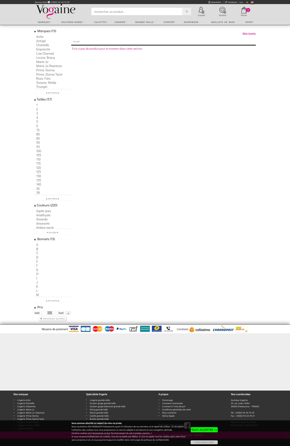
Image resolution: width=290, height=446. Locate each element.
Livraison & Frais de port (173, 406)
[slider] (44, 312)
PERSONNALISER (204, 442)
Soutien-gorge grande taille (103, 403)
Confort (169, 21)
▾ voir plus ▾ (52, 232)
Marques (44, 21)
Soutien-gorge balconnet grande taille (107, 406)
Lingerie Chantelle (25, 403)
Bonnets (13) (44, 238)
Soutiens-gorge (72, 21)
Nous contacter (169, 412)
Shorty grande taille (99, 412)
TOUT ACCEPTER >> (204, 430)
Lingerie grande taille (100, 400)
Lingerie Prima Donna (28, 415)
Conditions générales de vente (176, 409)
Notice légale (168, 415)
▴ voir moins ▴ (52, 92)
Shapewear (191, 21)
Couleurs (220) (45, 205)
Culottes (100, 21)
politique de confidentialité (156, 439)
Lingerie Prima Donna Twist (30, 418)
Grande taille (144, 21)
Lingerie (119, 21)
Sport (249, 21)
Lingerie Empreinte (26, 406)
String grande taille (99, 409)
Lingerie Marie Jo (25, 409)
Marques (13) (45, 30)
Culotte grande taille (99, 415)
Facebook (231, 2)
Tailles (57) (43, 99)
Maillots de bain (223, 21)
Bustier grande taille (99, 418)
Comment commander (172, 403)
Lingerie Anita (23, 400)
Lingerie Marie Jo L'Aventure (30, 412)
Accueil (76, 41)
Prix (38, 307)
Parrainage (167, 400)
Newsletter (214, 2)
